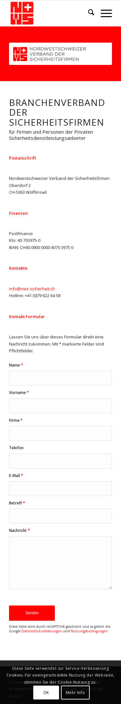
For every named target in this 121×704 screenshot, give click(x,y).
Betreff (17, 503)
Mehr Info (75, 692)
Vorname (19, 392)
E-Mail (16, 475)
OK (46, 692)
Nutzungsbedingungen (89, 631)
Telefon (16, 447)
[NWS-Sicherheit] (50, 13)
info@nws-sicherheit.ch (32, 289)
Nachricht (19, 530)
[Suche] (88, 13)
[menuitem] (88, 13)
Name (16, 365)
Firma (16, 420)
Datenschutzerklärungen (42, 631)
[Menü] (103, 13)
